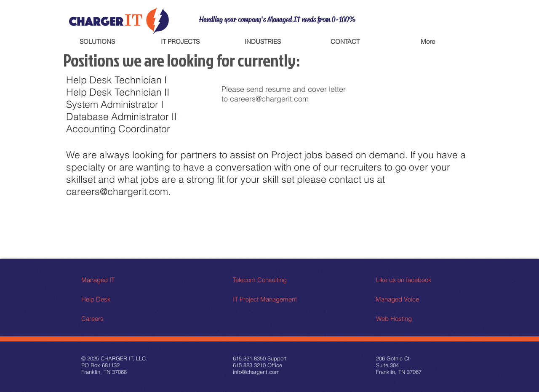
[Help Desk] (113, 299)
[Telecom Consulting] (264, 279)
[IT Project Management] (266, 299)
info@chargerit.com (256, 371)
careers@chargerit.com (269, 99)
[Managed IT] (113, 279)
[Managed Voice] (405, 299)
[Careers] (113, 318)
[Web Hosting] (408, 318)
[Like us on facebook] (413, 279)
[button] (97, 41)
